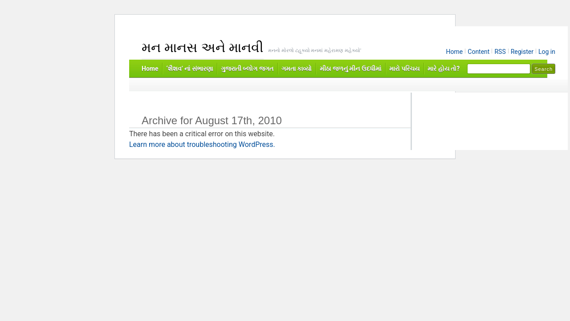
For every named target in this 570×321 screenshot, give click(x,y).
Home (454, 51)
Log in (546, 51)
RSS (499, 51)
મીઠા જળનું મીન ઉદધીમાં (350, 68)
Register (522, 51)
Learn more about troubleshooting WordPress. (202, 144)
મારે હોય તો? (444, 68)
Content (478, 51)
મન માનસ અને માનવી (203, 47)
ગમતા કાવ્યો (296, 68)
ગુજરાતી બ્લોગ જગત (247, 68)
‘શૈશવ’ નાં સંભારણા (189, 68)
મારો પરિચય (404, 68)
